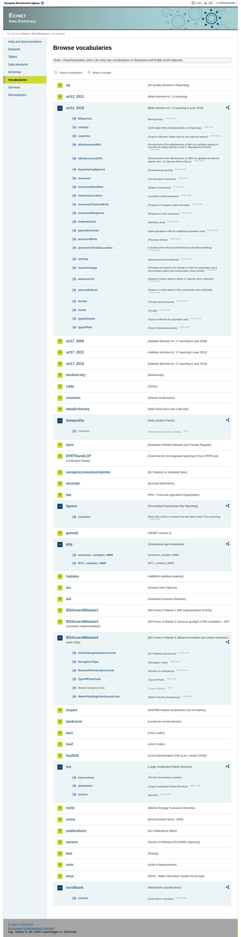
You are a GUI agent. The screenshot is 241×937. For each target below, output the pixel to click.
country (83, 898)
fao (68, 495)
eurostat (73, 483)
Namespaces (17, 95)
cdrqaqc (83, 127)
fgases (71, 506)
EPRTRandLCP (78, 456)
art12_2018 (75, 108)
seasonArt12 (86, 279)
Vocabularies (17, 80)
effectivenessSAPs (90, 158)
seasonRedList (87, 290)
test (69, 853)
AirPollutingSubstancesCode (97, 652)
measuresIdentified (90, 186)
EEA (26, 3)
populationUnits (88, 230)
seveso (72, 842)
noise (70, 819)
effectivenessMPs (89, 144)
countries (84, 136)
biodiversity (75, 375)
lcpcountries (86, 777)
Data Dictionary (40, 33)
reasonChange (87, 267)
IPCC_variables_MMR (92, 563)
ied (68, 599)
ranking (83, 259)
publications (76, 831)
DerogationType (88, 661)
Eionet (25, 33)
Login (199, 3)
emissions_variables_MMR (95, 555)
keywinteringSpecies (91, 169)
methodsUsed (87, 221)
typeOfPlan (85, 327)
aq (68, 85)
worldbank (74, 887)
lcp (68, 767)
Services (14, 87)
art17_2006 (75, 341)
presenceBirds (87, 239)
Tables (12, 56)
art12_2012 (75, 96)
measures (84, 178)
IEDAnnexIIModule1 (82, 610)
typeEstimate (86, 318)
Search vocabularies (70, 72)
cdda (70, 386)
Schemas (14, 72)
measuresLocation (90, 195)
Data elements (18, 64)
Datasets (14, 49)
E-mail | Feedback (20, 924)
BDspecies (85, 118)
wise (70, 876)
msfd (70, 808)
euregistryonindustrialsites (88, 472)
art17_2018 (75, 364)
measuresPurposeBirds (93, 204)
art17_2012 (75, 352)
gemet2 (72, 533)
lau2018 (72, 755)
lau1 (69, 733)
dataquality (75, 420)
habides (72, 576)
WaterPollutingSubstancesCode (99, 696)
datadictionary (77, 409)
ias (68, 587)
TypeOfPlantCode (89, 679)
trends (82, 310)
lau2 (69, 744)
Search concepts (102, 72)
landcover (74, 721)
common (73, 398)
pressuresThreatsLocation (95, 247)
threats (82, 301)
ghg (69, 544)
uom (69, 864)
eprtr (70, 445)
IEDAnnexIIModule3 (82, 621)
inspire (71, 710)
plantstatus (85, 785)
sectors (83, 794)
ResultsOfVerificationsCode (96, 670)
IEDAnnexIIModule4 (82, 637)
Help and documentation (25, 41)
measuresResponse (91, 213)
